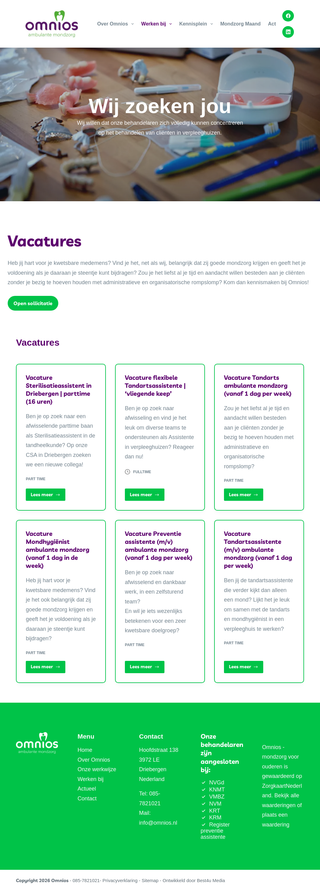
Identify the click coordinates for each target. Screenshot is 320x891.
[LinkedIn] (288, 32)
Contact (87, 798)
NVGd (216, 782)
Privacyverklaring (119, 880)
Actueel (87, 789)
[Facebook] (288, 16)
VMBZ (217, 797)
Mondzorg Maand (240, 23)
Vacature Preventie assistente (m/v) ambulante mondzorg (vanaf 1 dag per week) (158, 545)
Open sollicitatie (32, 303)
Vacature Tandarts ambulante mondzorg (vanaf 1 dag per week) (257, 385)
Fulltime (142, 472)
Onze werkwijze (97, 769)
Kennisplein (197, 24)
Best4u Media (211, 880)
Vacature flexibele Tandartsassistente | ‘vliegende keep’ (155, 385)
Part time (35, 479)
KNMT (217, 790)
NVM (215, 804)
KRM (215, 817)
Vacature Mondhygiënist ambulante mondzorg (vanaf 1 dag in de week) (57, 549)
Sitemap (150, 880)
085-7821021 (86, 880)
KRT (214, 811)
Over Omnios (117, 24)
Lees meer (48, 496)
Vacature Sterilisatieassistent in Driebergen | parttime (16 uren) (58, 389)
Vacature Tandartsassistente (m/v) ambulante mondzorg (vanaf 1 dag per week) (258, 549)
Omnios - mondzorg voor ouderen (280, 757)
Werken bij (157, 24)
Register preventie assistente (215, 831)
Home (85, 750)
